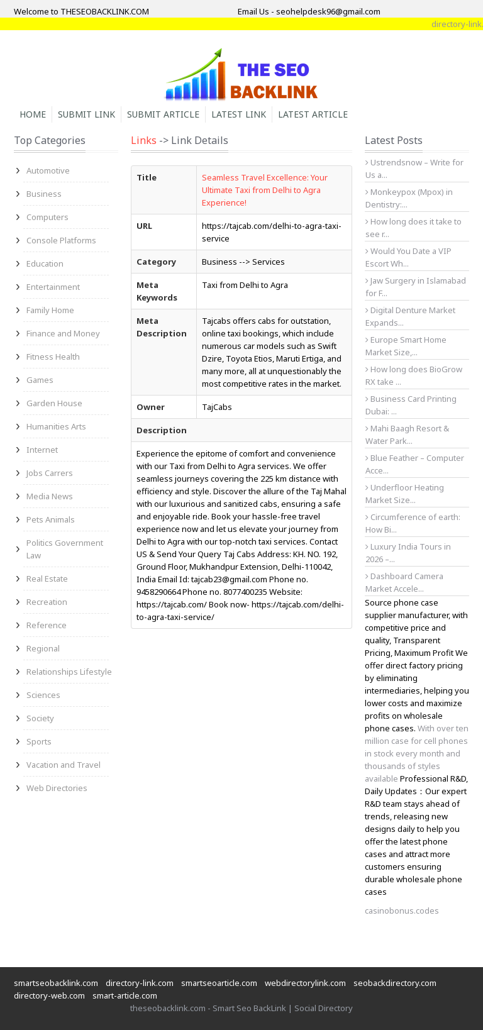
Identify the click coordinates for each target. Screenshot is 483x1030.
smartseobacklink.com (56, 982)
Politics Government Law (64, 549)
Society (40, 718)
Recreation (46, 601)
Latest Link (238, 114)
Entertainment (53, 286)
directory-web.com (49, 995)
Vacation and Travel (63, 764)
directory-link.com (140, 982)
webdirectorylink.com (305, 982)
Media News (49, 496)
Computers (47, 217)
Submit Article (163, 114)
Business (44, 193)
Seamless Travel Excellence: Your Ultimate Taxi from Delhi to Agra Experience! (265, 190)
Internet (42, 449)
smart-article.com (124, 995)
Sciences (43, 695)
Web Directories (56, 788)
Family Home (50, 310)
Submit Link (86, 114)
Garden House (54, 403)
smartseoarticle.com (219, 982)
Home (32, 114)
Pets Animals (50, 519)
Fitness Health (53, 356)
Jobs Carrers (49, 473)
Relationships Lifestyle (69, 671)
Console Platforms (61, 240)
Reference (46, 625)
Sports (39, 741)
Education (45, 263)
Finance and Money (63, 333)
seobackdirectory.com (394, 982)
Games (39, 379)
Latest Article (313, 114)
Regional (43, 648)
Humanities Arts (56, 426)
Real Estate (47, 578)
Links (144, 140)
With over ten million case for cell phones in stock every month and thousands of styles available (417, 753)
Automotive (48, 170)
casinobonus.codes (402, 910)
